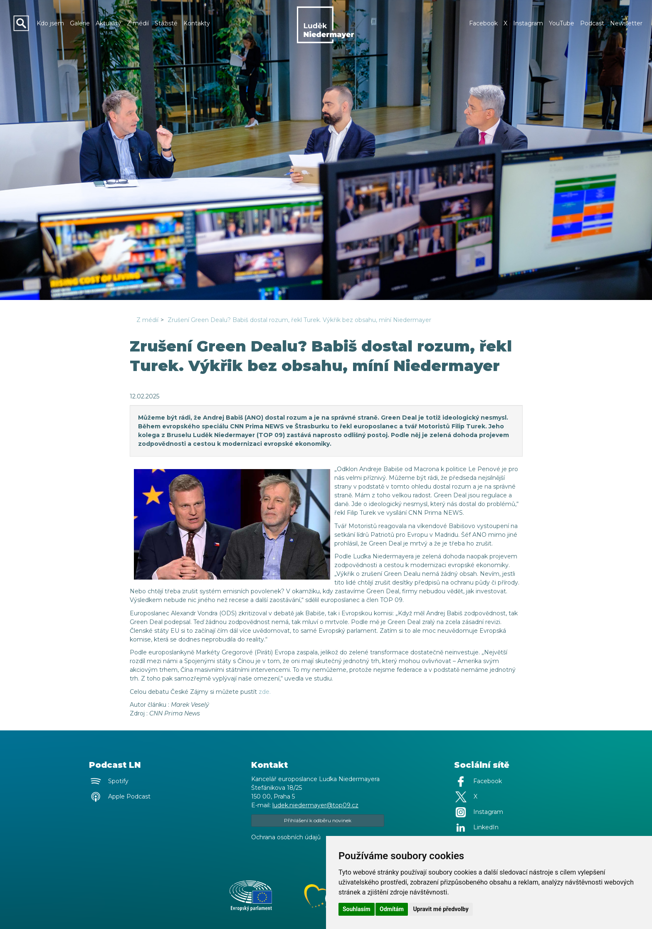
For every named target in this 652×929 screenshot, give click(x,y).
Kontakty (196, 23)
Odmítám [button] (392, 909)
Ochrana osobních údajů (286, 837)
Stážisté (166, 23)
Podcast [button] (592, 23)
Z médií (138, 23)
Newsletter (626, 23)
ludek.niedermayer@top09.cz (315, 805)
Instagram (528, 23)
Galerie (80, 23)
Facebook (483, 23)
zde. (265, 692)
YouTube (561, 23)
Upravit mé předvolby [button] (440, 909)
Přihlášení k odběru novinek (317, 820)
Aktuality (108, 23)
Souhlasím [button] (356, 909)
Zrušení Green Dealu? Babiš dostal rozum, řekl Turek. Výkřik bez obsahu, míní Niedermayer (299, 320)
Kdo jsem (50, 23)
